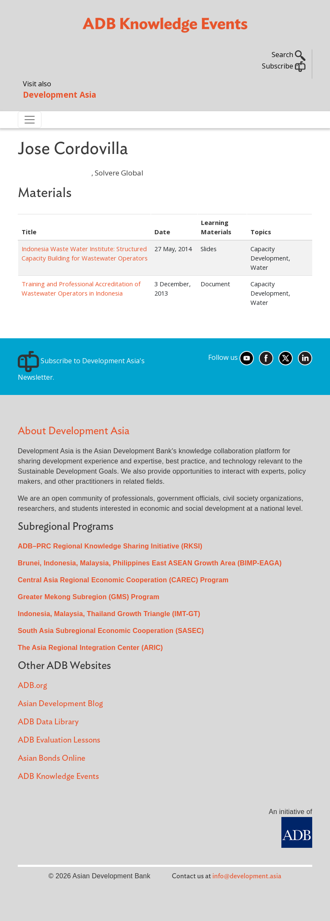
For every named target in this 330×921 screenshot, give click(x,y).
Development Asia (59, 94)
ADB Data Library (48, 722)
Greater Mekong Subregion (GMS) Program (89, 596)
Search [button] (288, 54)
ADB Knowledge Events (58, 777)
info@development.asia (246, 876)
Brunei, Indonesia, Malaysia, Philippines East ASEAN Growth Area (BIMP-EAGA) (150, 563)
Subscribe (283, 66)
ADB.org (32, 686)
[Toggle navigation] (29, 119)
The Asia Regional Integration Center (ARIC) (90, 647)
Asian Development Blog (60, 704)
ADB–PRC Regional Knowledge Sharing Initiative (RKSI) (110, 546)
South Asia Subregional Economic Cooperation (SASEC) (111, 630)
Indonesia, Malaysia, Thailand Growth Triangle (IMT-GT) (109, 613)
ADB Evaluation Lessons (59, 740)
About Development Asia (73, 431)
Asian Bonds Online (51, 758)
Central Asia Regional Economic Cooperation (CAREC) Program (123, 580)
